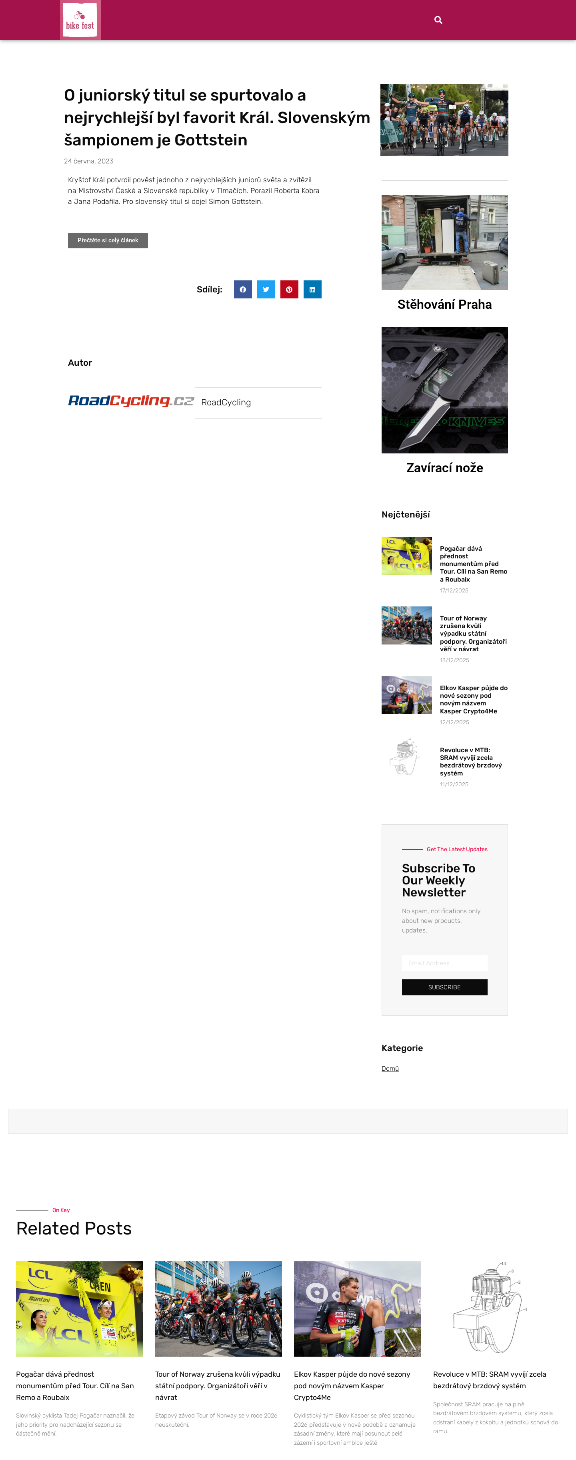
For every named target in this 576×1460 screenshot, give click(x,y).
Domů (390, 1068)
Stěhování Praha (445, 304)
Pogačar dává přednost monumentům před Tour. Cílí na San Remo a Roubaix (473, 564)
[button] (438, 20)
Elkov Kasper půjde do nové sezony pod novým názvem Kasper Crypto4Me (474, 699)
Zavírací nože (444, 467)
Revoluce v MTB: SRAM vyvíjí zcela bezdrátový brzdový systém (471, 761)
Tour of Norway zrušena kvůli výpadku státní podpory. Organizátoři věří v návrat (473, 633)
